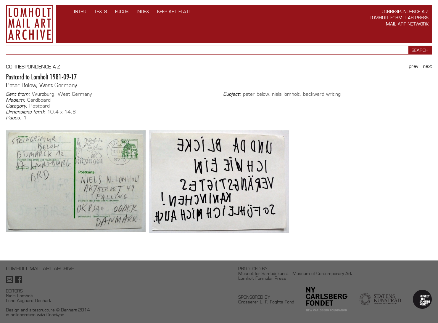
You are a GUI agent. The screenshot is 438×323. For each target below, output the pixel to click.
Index (143, 11)
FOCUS (121, 11)
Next (427, 66)
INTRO (80, 11)
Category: (17, 106)
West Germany (75, 94)
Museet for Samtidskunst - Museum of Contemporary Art (295, 273)
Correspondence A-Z (405, 11)
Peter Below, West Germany (41, 85)
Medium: (15, 100)
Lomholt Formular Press (399, 17)
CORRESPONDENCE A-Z (33, 67)
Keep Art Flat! (173, 11)
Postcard (39, 106)
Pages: (14, 118)
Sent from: (18, 94)
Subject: (232, 94)
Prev (413, 66)
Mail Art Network (407, 23)
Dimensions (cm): (25, 112)
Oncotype (55, 314)
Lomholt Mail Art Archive (29, 24)
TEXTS (100, 11)
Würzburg (43, 94)
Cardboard (39, 100)
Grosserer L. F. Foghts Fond (266, 301)
